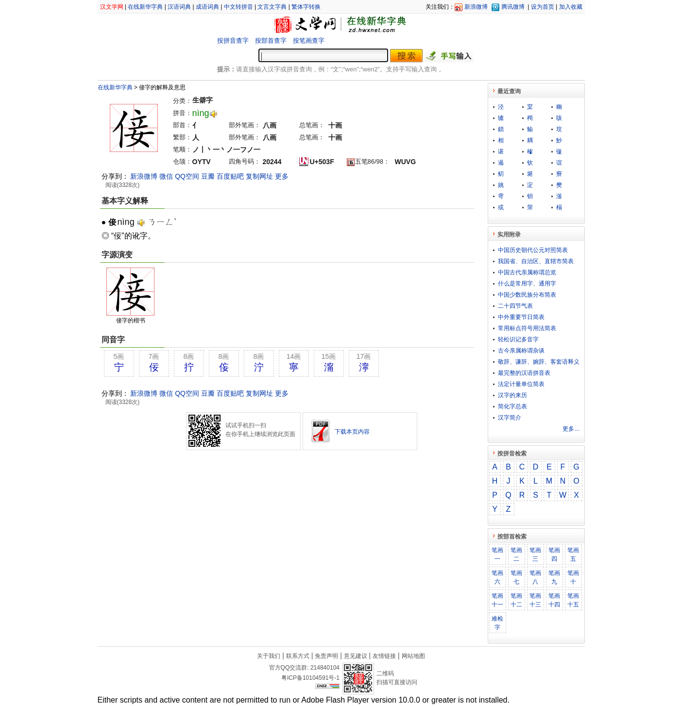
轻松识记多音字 (518, 339)
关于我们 (268, 656)
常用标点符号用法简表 (527, 328)
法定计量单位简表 (521, 384)
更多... (571, 428)
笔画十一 (497, 600)
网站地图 (413, 656)
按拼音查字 (233, 40)
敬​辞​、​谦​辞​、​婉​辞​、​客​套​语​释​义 (539, 361)
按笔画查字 (308, 40)
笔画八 (535, 577)
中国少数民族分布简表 (527, 294)
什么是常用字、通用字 (527, 283)
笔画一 (497, 554)
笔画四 (554, 554)
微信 (166, 176)
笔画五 (573, 554)
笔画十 (573, 577)
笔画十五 (573, 600)
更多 (282, 176)
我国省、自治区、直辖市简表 (536, 261)
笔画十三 (535, 600)
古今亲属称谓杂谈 (521, 350)
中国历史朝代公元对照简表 (533, 250)
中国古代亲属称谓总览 (527, 272)
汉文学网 (111, 6)
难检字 (497, 623)
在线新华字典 (145, 6)
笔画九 (554, 577)
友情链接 (384, 656)
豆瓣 (208, 176)
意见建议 (355, 656)
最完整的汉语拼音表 (524, 373)
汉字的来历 (512, 395)
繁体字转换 (306, 6)
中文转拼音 (238, 6)
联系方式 (297, 656)
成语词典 (207, 6)
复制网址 (259, 176)
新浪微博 (476, 6)
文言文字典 (272, 6)
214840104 (325, 667)
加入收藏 (570, 6)
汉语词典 (179, 6)
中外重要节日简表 (521, 317)
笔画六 (497, 577)
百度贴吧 (230, 176)
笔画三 (535, 554)
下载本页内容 (352, 431)
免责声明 (326, 656)
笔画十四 (554, 600)
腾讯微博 (513, 6)
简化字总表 (512, 406)
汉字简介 (509, 417)
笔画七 (516, 577)
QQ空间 (187, 176)
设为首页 (542, 6)
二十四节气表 (515, 306)
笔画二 (516, 554)
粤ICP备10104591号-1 (310, 677)
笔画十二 (516, 600)
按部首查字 (271, 40)
